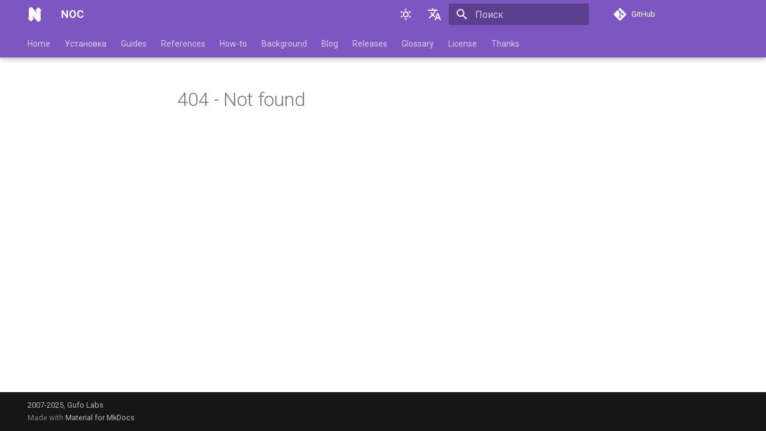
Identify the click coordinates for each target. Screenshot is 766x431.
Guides (134, 43)
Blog (329, 43)
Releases (369, 43)
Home (39, 43)
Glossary (418, 43)
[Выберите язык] (434, 14)
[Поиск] (519, 14)
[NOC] (35, 14)
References (183, 43)
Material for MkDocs (100, 417)
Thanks (505, 43)
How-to (233, 43)
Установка (86, 43)
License (462, 43)
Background (284, 43)
